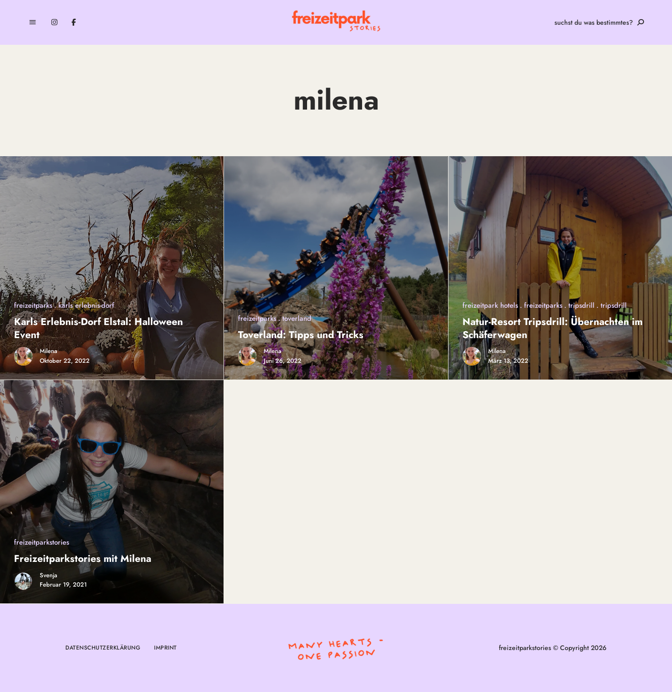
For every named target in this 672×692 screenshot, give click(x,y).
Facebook (73, 22)
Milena (48, 350)
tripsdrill (581, 305)
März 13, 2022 (508, 360)
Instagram (54, 22)
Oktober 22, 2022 (65, 360)
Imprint (165, 648)
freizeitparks (33, 305)
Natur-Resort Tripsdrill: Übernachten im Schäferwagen (552, 328)
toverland (296, 318)
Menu (32, 22)
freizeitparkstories (41, 542)
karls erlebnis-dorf (86, 305)
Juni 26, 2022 (282, 360)
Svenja (48, 575)
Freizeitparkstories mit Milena (82, 559)
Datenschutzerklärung (102, 648)
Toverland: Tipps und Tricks (301, 335)
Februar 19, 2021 (63, 584)
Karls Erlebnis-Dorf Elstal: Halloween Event (98, 328)
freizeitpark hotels (490, 305)
